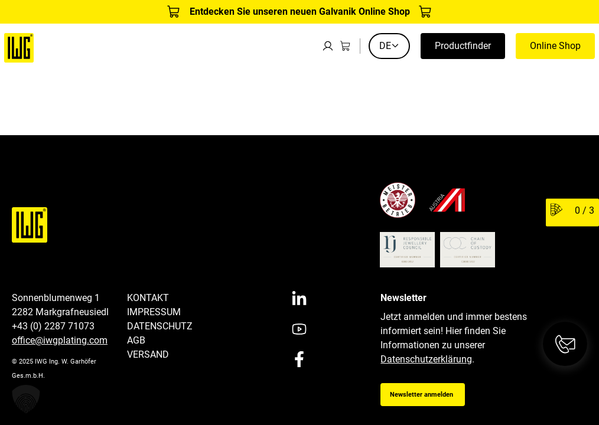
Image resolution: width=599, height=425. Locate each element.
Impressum (154, 312)
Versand (148, 354)
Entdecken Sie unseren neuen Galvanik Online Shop (300, 11)
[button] (26, 399)
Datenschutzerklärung (426, 359)
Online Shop (555, 45)
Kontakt (148, 297)
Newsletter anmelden (421, 394)
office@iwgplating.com (60, 340)
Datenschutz (160, 326)
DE (389, 45)
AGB (136, 340)
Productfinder (463, 45)
